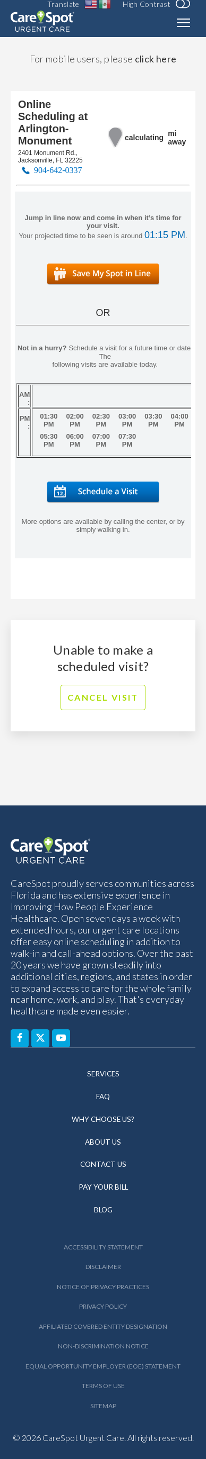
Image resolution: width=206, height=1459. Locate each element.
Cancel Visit (103, 697)
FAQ (103, 1096)
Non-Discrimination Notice (103, 1346)
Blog (103, 1210)
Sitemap (103, 1406)
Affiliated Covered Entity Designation (103, 1326)
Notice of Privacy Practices (103, 1287)
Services (103, 1074)
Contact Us (103, 1164)
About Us (103, 1142)
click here (156, 59)
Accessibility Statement (103, 1247)
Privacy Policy (103, 1306)
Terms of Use (103, 1386)
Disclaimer (103, 1267)
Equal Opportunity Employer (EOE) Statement (103, 1366)
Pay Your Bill (103, 1187)
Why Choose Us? (103, 1119)
